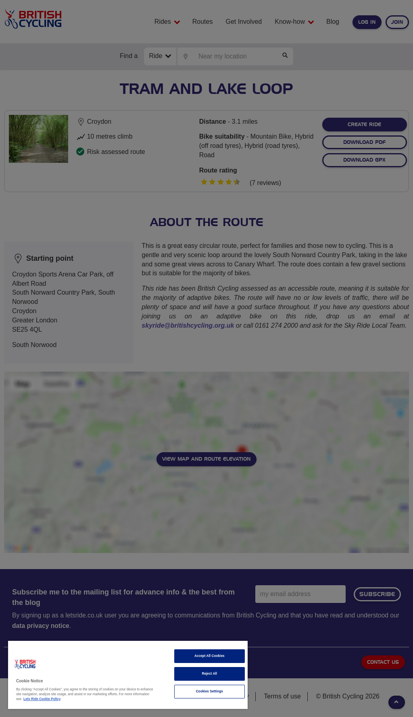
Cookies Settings (209, 691)
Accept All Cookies (209, 656)
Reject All (209, 673)
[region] (128, 675)
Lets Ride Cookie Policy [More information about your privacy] (41, 699)
